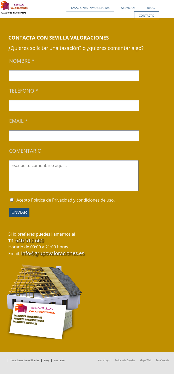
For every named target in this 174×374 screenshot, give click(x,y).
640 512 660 (29, 240)
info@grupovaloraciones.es (52, 253)
